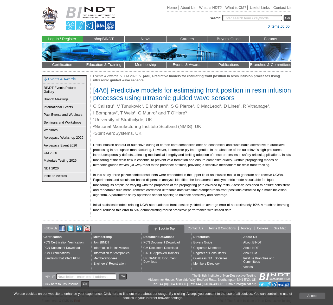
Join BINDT (101, 242)
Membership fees (105, 258)
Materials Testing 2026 (60, 160)
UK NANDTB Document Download (159, 260)
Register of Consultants (209, 253)
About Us (188, 7)
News (145, 39)
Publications (228, 65)
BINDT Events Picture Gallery (60, 90)
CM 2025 (130, 76)
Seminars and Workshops (62, 122)
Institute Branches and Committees (258, 260)
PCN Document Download (61, 248)
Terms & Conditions (222, 228)
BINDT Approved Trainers (161, 253)
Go (287, 18)
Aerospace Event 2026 (60, 145)
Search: (215, 18)
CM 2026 (50, 153)
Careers (187, 39)
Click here (111, 294)
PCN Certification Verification (63, 242)
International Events (58, 107)
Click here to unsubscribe (61, 284)
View (261, 27)
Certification (62, 65)
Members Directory (206, 263)
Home (172, 7)
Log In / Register (62, 39)
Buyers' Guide (229, 39)
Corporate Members (207, 248)
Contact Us (282, 7)
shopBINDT (104, 39)
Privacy (246, 228)
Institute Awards (55, 176)
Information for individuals (111, 248)
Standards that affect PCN (61, 258)
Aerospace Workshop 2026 (63, 137)
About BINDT (252, 242)
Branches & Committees (270, 65)
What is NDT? (210, 7)
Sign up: (49, 276)
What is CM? (235, 7)
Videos (248, 267)
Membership (145, 65)
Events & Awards (187, 65)
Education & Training (103, 65)
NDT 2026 (51, 168)
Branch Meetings (56, 99)
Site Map (280, 228)
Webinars (50, 130)
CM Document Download (160, 248)
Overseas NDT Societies (210, 258)
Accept (312, 296)
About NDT (251, 248)
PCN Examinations (56, 253)
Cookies (262, 228)
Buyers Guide (202, 242)
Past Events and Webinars (63, 115)
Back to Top (166, 228)
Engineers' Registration (109, 263)
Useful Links (260, 7)
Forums (270, 39)
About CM (250, 253)
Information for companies (111, 253)
